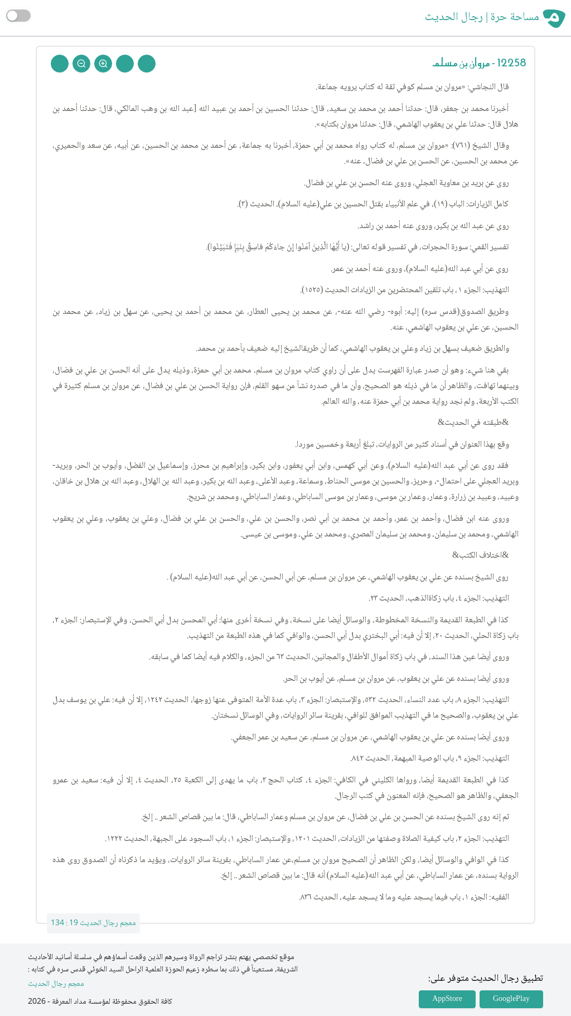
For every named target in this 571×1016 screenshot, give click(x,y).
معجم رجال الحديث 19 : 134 (93, 923)
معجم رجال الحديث (56, 984)
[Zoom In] (103, 63)
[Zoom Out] (81, 63)
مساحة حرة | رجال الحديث (482, 18)
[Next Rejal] (125, 63)
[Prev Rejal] (147, 63)
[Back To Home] (60, 63)
